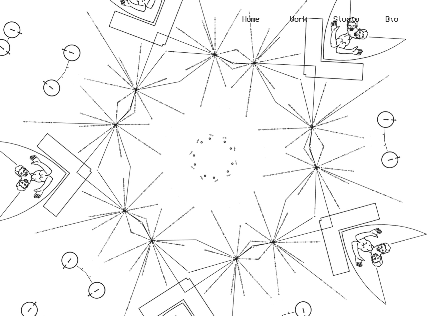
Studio (346, 18)
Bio (391, 18)
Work (311, 18)
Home (251, 18)
